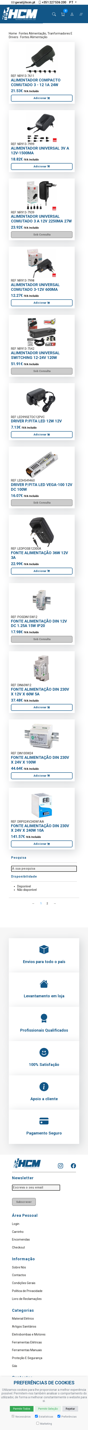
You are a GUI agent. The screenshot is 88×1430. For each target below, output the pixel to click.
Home (13, 33)
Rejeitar (70, 1408)
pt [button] (71, 2)
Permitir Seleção (48, 1408)
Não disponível (27, 889)
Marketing (44, 1423)
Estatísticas (44, 1416)
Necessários (21, 1416)
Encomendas (21, 1239)
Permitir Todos (21, 1408)
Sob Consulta (41, 234)
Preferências (67, 1416)
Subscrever (24, 1201)
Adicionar (41, 98)
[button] (63, 14)
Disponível (24, 886)
